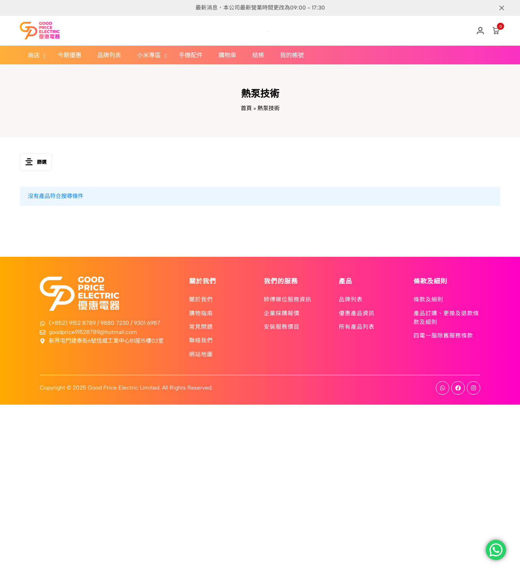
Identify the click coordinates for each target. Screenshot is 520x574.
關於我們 (201, 299)
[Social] (442, 388)
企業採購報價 (282, 313)
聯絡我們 (201, 340)
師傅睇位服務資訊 (287, 299)
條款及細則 (428, 299)
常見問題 (201, 326)
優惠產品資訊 (357, 313)
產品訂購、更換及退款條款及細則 (446, 317)
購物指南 (201, 313)
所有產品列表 (357, 326)
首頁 (246, 108)
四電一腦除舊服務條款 (443, 335)
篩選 (35, 162)
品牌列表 (351, 299)
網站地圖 (201, 354)
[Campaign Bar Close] (505, 8)
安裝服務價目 (282, 326)
